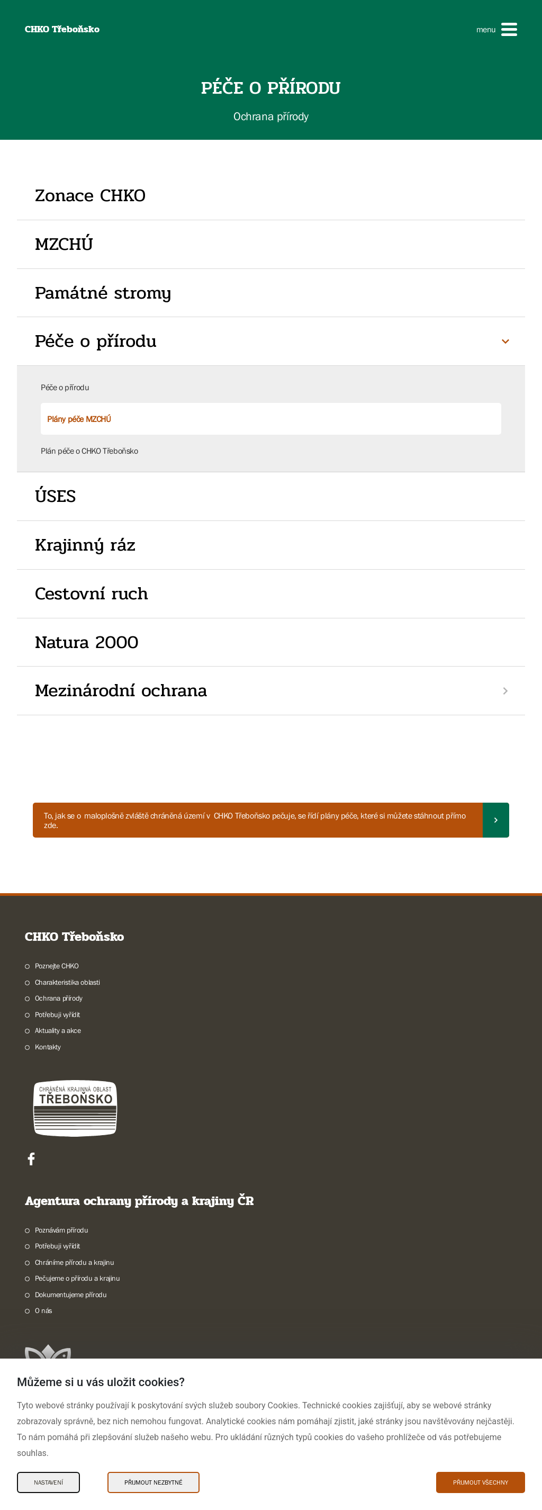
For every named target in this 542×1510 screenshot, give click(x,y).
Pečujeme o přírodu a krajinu (77, 1278)
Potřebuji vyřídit (57, 1014)
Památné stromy (103, 293)
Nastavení (48, 1482)
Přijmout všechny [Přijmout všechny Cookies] (480, 1482)
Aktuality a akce (58, 1030)
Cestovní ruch (91, 593)
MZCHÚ (64, 244)
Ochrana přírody (59, 998)
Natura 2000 (87, 642)
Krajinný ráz (85, 545)
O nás (43, 1310)
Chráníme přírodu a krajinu (74, 1262)
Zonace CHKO (90, 195)
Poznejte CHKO (57, 965)
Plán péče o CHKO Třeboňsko (89, 450)
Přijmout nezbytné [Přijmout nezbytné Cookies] (153, 1482)
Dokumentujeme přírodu (71, 1294)
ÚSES (55, 496)
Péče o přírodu (96, 341)
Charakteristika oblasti (67, 982)
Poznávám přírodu (61, 1230)
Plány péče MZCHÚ (79, 419)
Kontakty (48, 1046)
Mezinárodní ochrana (121, 690)
